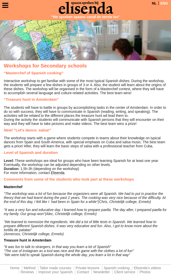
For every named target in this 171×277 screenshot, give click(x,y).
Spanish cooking (117, 268)
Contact (83, 272)
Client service (124, 272)
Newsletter (101, 272)
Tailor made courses (55, 268)
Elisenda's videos (147, 268)
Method (30, 268)
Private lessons (87, 268)
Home (14, 268)
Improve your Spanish (55, 272)
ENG (164, 3)
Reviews (27, 272)
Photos (145, 272)
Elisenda (57, 173)
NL (154, 3)
